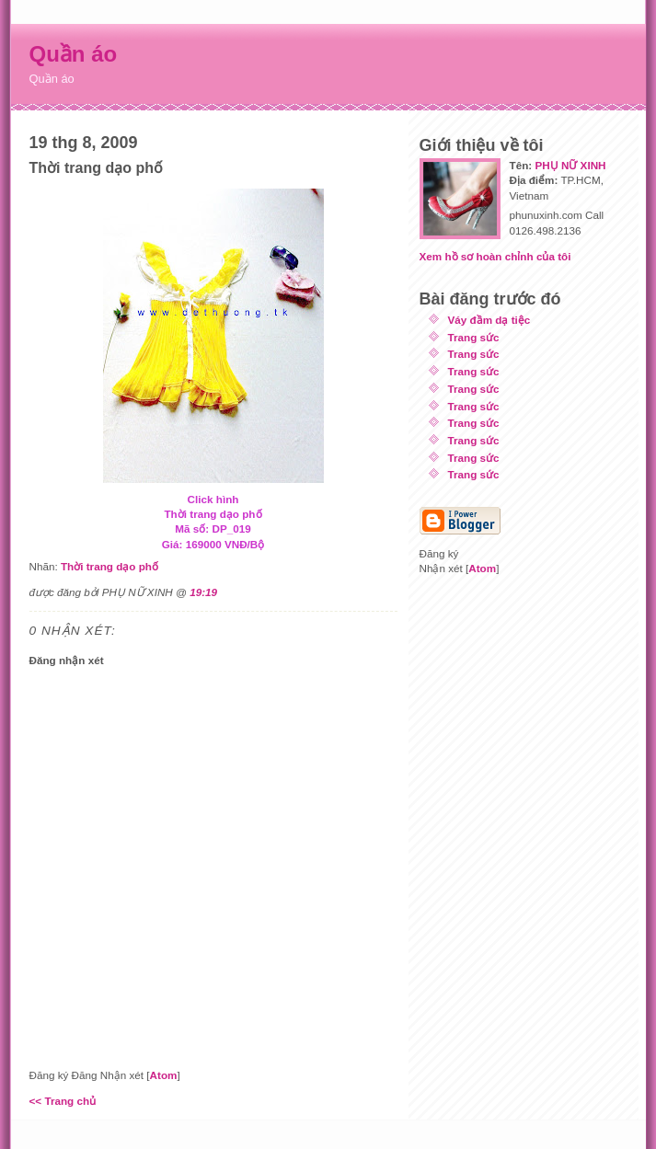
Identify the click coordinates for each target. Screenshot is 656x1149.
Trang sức (474, 337)
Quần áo (73, 53)
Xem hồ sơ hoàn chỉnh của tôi (495, 256)
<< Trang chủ (63, 1101)
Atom (164, 1075)
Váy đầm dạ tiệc (489, 320)
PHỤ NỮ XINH (570, 165)
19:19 (203, 592)
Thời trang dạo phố (109, 566)
